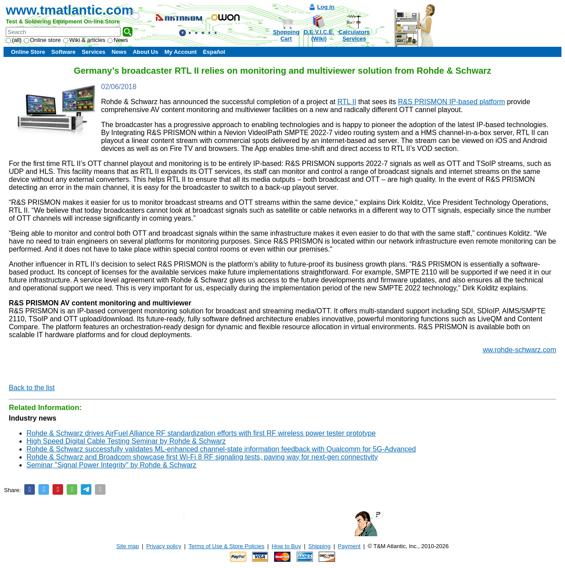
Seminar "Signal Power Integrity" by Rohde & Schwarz (111, 465)
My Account (180, 52)
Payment (349, 546)
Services (93, 52)
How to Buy (286, 546)
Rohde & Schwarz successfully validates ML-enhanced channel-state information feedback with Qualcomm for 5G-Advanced (221, 449)
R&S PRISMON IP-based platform (451, 101)
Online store (42, 40)
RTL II (346, 101)
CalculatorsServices (354, 35)
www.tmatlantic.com (69, 10)
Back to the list (32, 387)
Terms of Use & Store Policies (226, 546)
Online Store (28, 52)
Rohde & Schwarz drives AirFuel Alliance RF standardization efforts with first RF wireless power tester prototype (201, 433)
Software (63, 52)
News (117, 40)
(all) (14, 40)
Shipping (319, 546)
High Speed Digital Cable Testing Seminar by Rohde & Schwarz (126, 441)
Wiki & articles (84, 40)
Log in (326, 7)
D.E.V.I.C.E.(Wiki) (319, 35)
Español (214, 52)
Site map (128, 546)
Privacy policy (163, 546)
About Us (145, 52)
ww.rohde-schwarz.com (519, 350)
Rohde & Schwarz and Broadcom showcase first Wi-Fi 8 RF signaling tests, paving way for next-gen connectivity (202, 457)
